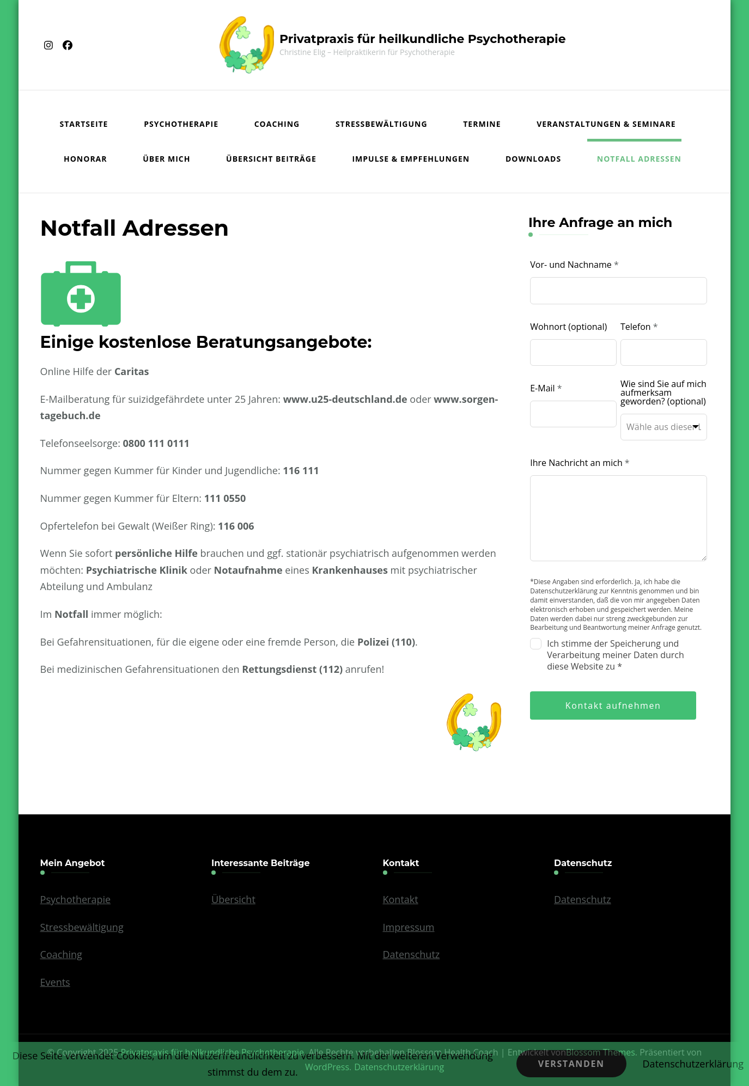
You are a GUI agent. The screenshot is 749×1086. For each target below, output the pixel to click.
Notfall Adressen (639, 159)
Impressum (409, 927)
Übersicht (233, 899)
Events (55, 982)
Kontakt (400, 899)
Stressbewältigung (382, 124)
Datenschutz (411, 954)
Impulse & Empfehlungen (411, 159)
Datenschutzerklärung (693, 1063)
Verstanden (571, 1064)
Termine (482, 124)
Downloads (533, 159)
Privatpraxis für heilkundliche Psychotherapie (422, 39)
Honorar (85, 159)
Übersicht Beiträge (271, 159)
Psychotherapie (181, 124)
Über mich (166, 159)
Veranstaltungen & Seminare (606, 124)
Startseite (84, 124)
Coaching (277, 124)
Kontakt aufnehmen (613, 705)
